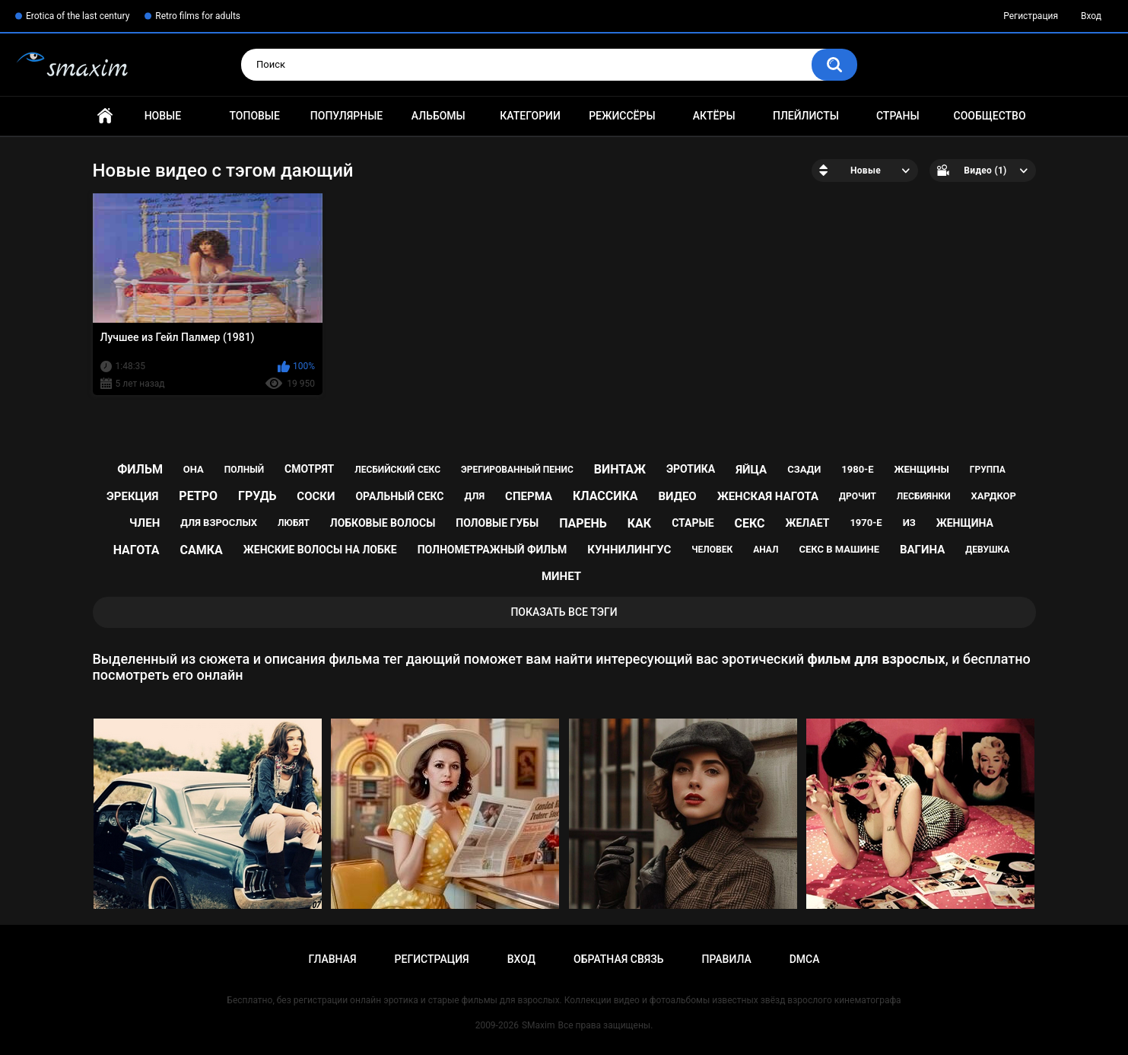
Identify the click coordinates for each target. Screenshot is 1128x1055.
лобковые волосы (383, 523)
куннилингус (629, 549)
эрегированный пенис (517, 469)
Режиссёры (622, 116)
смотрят (309, 469)
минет (561, 576)
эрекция (132, 496)
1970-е (866, 522)
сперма (528, 496)
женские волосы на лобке (320, 549)
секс (749, 523)
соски (316, 496)
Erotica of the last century (77, 16)
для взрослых (218, 522)
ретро (198, 496)
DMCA (805, 959)
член (144, 523)
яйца (751, 470)
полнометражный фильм (492, 549)
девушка (987, 549)
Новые (163, 116)
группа (988, 469)
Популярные (346, 116)
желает (807, 523)
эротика (690, 469)
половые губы (497, 523)
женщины (921, 469)
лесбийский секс (397, 469)
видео (678, 496)
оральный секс (399, 496)
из (909, 522)
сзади (804, 469)
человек (711, 549)
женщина (964, 523)
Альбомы (438, 116)
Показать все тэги (563, 612)
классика (605, 496)
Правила (726, 959)
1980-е (857, 469)
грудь (257, 496)
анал (765, 549)
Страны (898, 116)
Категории (530, 116)
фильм (140, 469)
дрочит (857, 496)
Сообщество (990, 116)
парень (583, 523)
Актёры (714, 116)
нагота (136, 550)
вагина (922, 549)
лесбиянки (924, 496)
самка (201, 550)
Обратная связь (618, 959)
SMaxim (538, 1025)
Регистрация (1030, 16)
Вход (1091, 16)
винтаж (620, 469)
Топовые (254, 116)
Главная (105, 116)
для (474, 496)
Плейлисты (806, 116)
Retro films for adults (197, 16)
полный (244, 469)
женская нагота (767, 496)
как (639, 523)
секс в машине (839, 549)
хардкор (993, 496)
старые (692, 523)
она (193, 469)
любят (294, 523)
